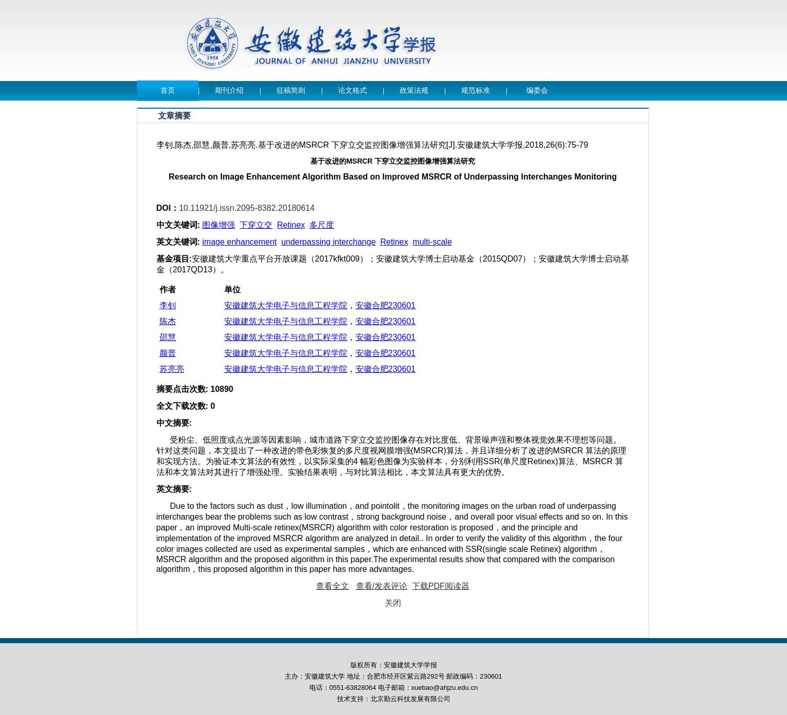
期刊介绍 (229, 90)
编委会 (537, 90)
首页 (168, 90)
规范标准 (475, 90)
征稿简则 (291, 90)
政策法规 (414, 90)
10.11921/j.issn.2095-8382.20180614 (246, 208)
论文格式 (352, 90)
